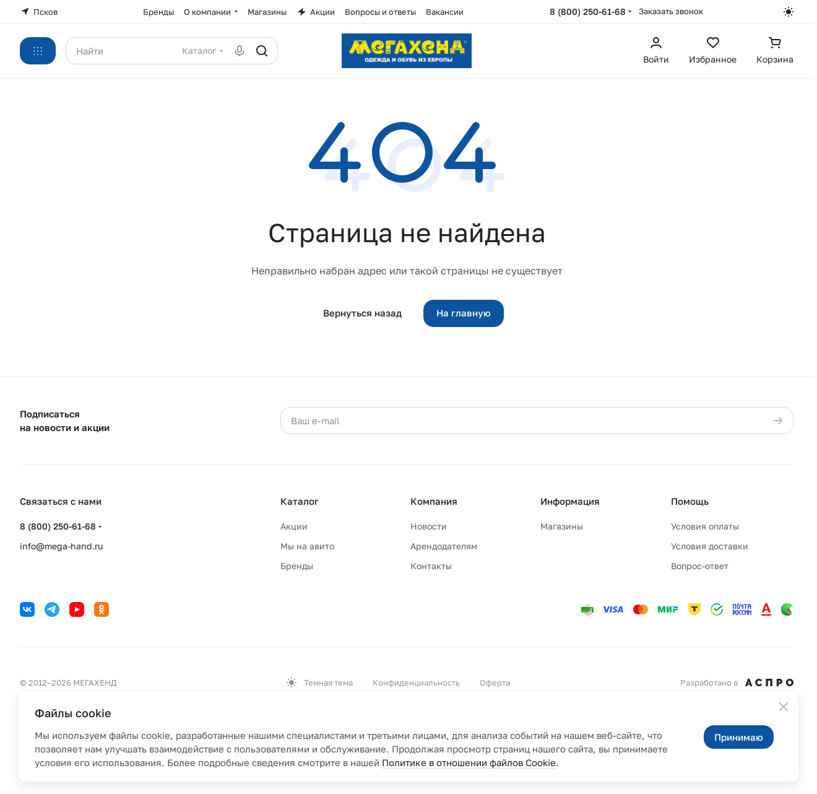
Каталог (299, 501)
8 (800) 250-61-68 (588, 11)
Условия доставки (709, 546)
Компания (433, 501)
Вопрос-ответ (699, 566)
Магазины (561, 526)
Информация (570, 501)
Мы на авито (307, 546)
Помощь (690, 501)
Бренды (296, 566)
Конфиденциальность (416, 682)
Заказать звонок (671, 11)
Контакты (431, 566)
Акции (294, 526)
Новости (428, 526)
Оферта (495, 682)
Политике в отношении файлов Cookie (469, 762)
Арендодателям (443, 546)
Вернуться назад (362, 312)
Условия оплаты (705, 526)
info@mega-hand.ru (61, 546)
